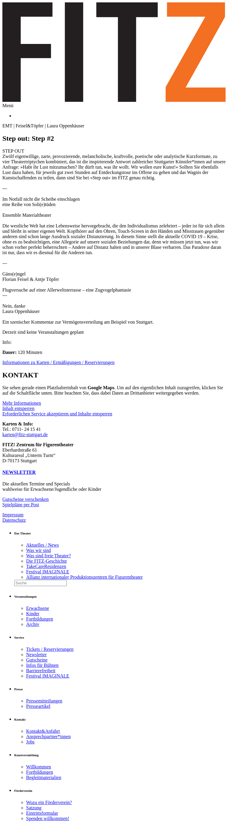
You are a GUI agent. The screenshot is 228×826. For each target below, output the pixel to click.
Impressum (12, 514)
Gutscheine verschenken (25, 499)
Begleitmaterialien (43, 777)
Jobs (30, 741)
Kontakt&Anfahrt (43, 731)
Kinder (32, 613)
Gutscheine (37, 659)
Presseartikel (38, 706)
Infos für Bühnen (42, 665)
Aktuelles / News (42, 544)
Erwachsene (37, 608)
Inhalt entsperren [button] (18, 408)
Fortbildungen (39, 618)
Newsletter (36, 654)
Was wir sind (38, 550)
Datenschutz (14, 520)
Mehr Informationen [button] (21, 403)
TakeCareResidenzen (46, 566)
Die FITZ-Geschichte (46, 561)
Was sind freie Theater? (48, 555)
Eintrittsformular (42, 813)
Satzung (34, 807)
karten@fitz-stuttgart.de (25, 434)
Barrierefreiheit (41, 670)
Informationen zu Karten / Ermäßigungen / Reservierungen (58, 362)
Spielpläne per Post (20, 504)
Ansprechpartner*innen (48, 736)
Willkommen (38, 766)
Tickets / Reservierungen (49, 649)
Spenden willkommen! (47, 818)
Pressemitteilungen (44, 700)
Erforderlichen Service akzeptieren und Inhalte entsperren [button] (57, 413)
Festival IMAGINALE (47, 571)
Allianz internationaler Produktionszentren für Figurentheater (84, 577)
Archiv (32, 624)
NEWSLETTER (19, 472)
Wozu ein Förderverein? (49, 802)
